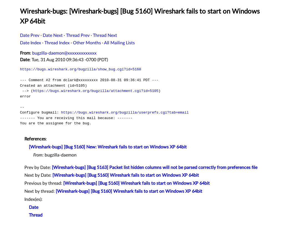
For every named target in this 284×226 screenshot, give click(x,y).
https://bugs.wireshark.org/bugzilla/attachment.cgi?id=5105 (95, 90)
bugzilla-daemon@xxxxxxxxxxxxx (64, 53)
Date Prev (29, 35)
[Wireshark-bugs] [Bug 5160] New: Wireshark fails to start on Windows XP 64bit (108, 147)
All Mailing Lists (119, 43)
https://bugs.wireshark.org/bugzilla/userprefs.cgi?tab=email (125, 112)
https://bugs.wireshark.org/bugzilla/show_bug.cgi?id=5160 (80, 69)
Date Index (30, 43)
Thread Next (105, 35)
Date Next (53, 35)
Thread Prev (78, 35)
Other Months (87, 43)
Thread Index (57, 43)
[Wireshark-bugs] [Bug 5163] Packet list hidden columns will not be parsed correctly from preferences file (154, 167)
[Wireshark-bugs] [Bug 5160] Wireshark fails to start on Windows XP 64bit (125, 175)
